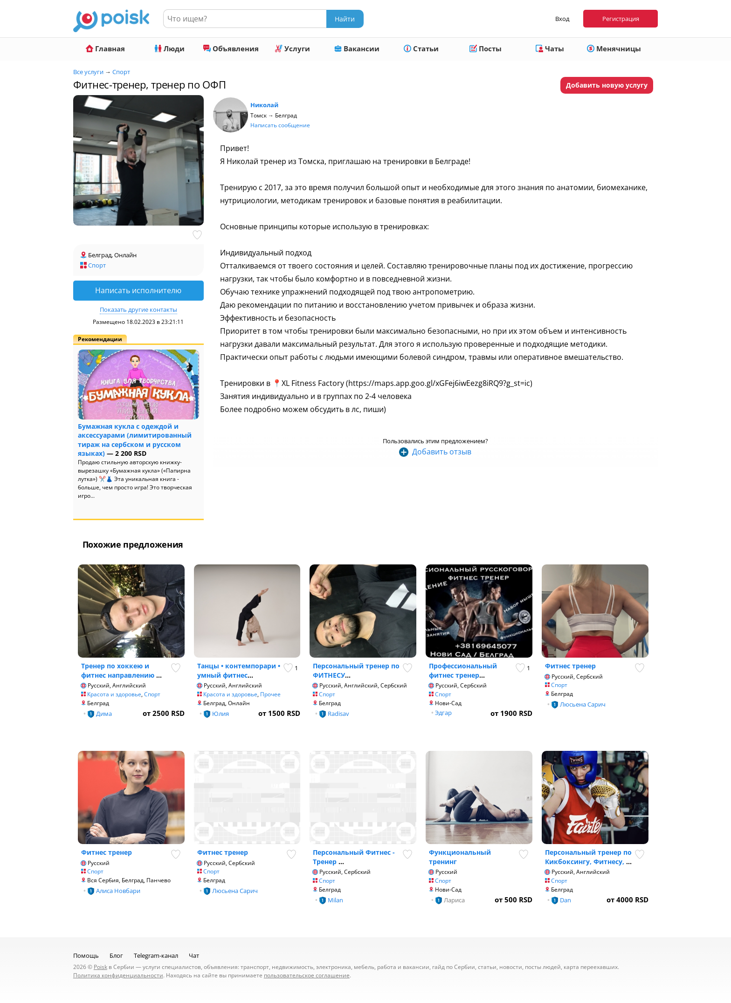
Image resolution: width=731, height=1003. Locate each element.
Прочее (270, 694)
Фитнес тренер (570, 665)
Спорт (121, 72)
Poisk (100, 967)
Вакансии (356, 48)
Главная (105, 48)
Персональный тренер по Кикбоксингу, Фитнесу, (588, 857)
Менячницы (614, 48)
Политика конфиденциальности (118, 975)
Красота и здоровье (114, 694)
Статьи (421, 48)
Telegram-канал (156, 955)
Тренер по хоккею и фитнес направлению (118, 670)
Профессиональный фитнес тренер (463, 670)
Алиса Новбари (118, 890)
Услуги (292, 48)
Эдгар (443, 712)
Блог (116, 955)
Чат (194, 955)
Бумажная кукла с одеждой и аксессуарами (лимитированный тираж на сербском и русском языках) (135, 440)
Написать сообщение (280, 125)
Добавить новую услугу (607, 85)
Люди (169, 48)
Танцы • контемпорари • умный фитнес (238, 670)
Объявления (231, 48)
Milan (335, 900)
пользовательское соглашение (307, 975)
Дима (104, 713)
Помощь (86, 955)
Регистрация (620, 18)
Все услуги (88, 72)
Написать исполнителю (138, 290)
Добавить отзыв (441, 452)
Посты (485, 48)
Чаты (550, 48)
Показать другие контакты (138, 309)
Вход (562, 18)
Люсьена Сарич (583, 704)
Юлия (220, 713)
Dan (565, 900)
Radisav (338, 713)
